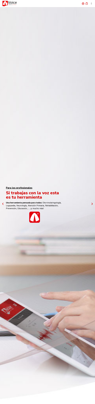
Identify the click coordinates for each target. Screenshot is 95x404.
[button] (2, 203)
